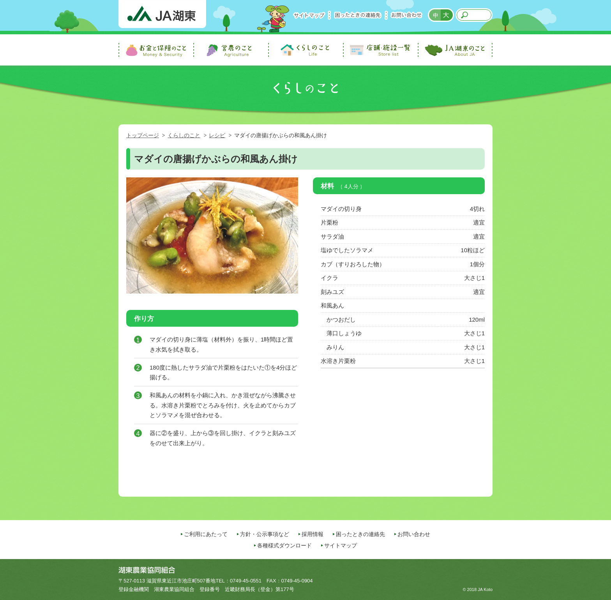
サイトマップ (309, 15)
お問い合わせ (406, 15)
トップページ (142, 135)
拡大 (447, 15)
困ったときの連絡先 (358, 15)
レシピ (217, 135)
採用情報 (312, 534)
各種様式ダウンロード (284, 545)
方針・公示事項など (264, 534)
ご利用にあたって (206, 534)
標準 (434, 15)
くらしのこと (184, 135)
